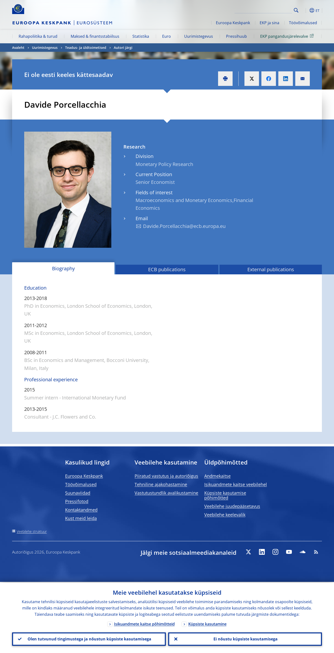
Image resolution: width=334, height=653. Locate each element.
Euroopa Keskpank (233, 22)
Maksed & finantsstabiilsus (95, 36)
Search (296, 10)
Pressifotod (76, 501)
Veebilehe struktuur (32, 531)
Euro (166, 36)
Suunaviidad (77, 493)
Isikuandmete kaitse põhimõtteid (144, 623)
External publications (270, 269)
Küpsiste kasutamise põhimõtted (225, 495)
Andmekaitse (217, 476)
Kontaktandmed (81, 510)
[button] (305, 10)
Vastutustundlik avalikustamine (166, 493)
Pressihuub (236, 36)
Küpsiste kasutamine (207, 623)
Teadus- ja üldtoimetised (85, 47)
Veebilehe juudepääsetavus (232, 506)
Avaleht (18, 47)
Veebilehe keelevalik (224, 515)
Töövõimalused (303, 22)
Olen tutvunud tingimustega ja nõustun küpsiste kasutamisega (89, 638)
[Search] (268, 9)
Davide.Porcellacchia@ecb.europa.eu (184, 226)
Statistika (140, 36)
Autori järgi (123, 47)
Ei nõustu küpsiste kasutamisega (245, 638)
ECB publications (167, 269)
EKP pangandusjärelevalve (287, 36)
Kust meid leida (81, 518)
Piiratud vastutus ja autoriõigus (166, 476)
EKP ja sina (269, 22)
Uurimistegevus (198, 36)
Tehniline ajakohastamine (161, 484)
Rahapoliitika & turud (38, 36)
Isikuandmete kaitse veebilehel (235, 484)
